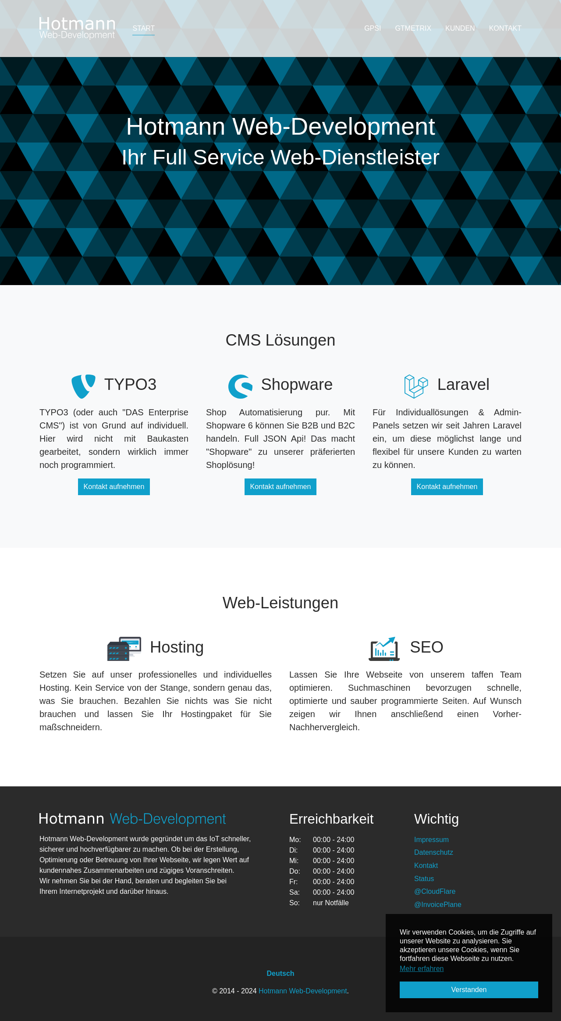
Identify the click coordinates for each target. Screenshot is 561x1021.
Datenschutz (433, 852)
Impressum (431, 839)
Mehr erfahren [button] (422, 968)
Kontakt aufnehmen (114, 486)
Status (424, 878)
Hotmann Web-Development (303, 991)
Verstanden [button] (469, 989)
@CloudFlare (435, 891)
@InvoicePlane (438, 904)
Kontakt (426, 865)
